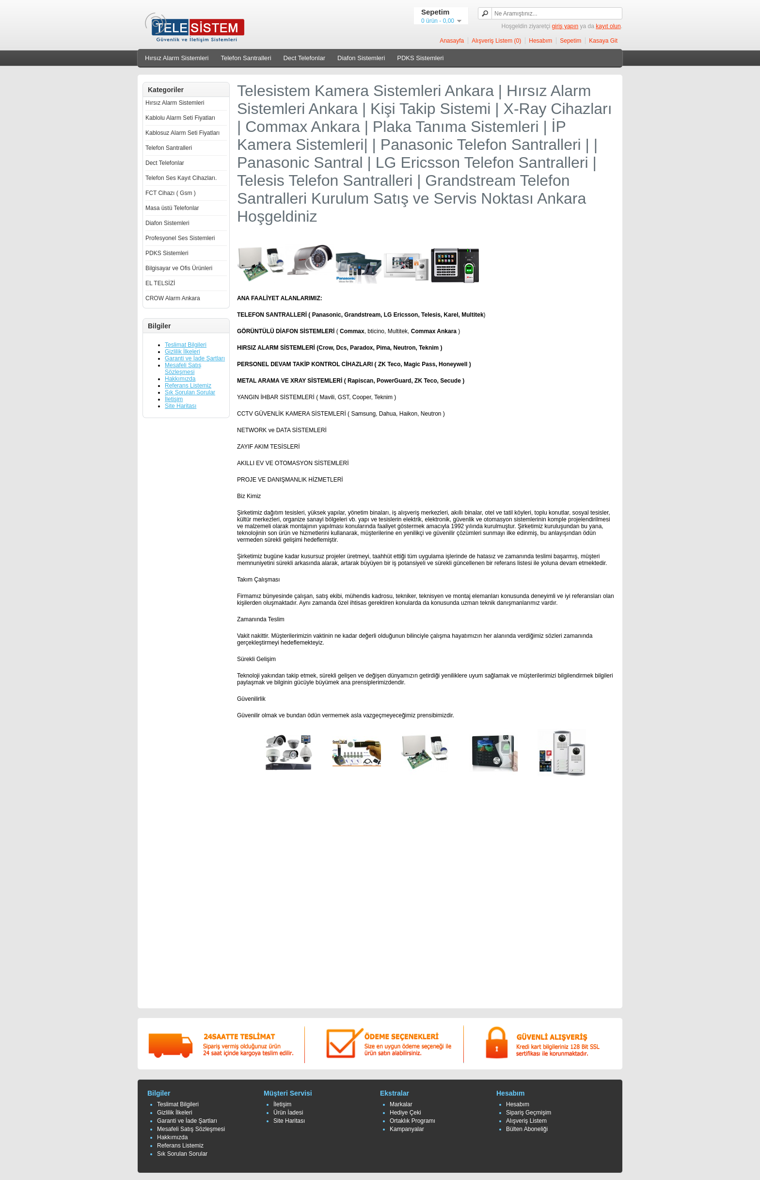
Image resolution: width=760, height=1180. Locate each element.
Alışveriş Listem (526, 1120)
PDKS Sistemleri (420, 58)
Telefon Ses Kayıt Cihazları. (181, 178)
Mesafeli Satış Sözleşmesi (183, 368)
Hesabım (540, 40)
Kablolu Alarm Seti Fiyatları (180, 117)
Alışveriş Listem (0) (496, 40)
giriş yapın (565, 26)
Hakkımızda (180, 378)
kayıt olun (608, 26)
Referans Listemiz (188, 385)
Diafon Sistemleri (361, 58)
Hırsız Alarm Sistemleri (176, 58)
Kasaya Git (603, 40)
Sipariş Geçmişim (528, 1112)
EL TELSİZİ (160, 283)
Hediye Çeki (405, 1112)
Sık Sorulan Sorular (190, 392)
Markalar (401, 1104)
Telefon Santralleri (246, 58)
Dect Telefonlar (304, 58)
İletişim (174, 399)
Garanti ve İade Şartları (195, 358)
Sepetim (570, 40)
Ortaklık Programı (412, 1120)
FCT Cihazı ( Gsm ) (170, 193)
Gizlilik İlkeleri (182, 351)
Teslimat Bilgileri (185, 344)
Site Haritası (180, 406)
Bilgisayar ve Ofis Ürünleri (178, 268)
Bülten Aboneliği (527, 1129)
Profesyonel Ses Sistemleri (180, 238)
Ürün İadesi (288, 1112)
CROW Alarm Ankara (172, 298)
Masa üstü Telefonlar (172, 208)
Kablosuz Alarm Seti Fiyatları (182, 132)
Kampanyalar (407, 1129)
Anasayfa (452, 40)
